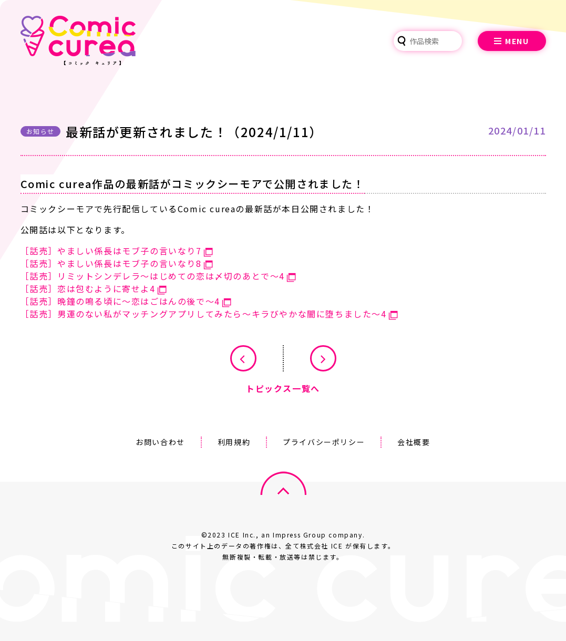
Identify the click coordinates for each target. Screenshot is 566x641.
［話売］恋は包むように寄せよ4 (88, 288)
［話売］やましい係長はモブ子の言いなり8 (111, 263)
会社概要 (413, 442)
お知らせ (40, 131)
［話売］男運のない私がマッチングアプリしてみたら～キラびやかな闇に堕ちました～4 (203, 313)
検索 (401, 41)
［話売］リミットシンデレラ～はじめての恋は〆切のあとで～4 (152, 276)
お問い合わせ (160, 442)
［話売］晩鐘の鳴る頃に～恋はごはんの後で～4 (120, 301)
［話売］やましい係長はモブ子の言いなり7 (111, 250)
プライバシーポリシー (324, 442)
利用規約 (234, 442)
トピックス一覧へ (283, 388)
